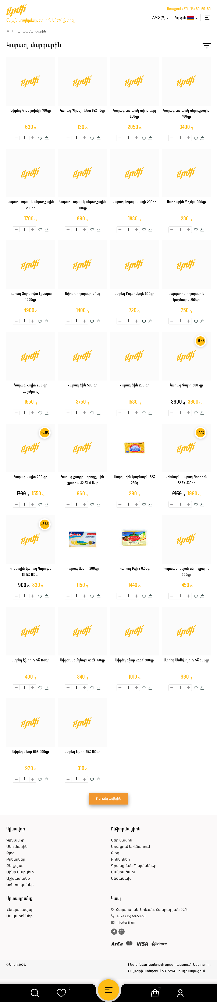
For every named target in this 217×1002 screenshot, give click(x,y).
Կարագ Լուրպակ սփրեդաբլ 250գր (134, 114)
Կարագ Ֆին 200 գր (134, 385)
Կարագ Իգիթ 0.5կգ (134, 569)
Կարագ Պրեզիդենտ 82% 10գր (82, 111)
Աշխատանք (18, 879)
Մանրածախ (123, 872)
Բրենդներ (15, 859)
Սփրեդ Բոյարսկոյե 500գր (134, 294)
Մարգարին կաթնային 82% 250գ (134, 480)
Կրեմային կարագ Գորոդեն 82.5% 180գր (30, 572)
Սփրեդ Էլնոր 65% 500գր (30, 752)
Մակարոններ (19, 916)
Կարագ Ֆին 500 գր (82, 385)
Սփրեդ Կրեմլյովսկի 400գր (30, 111)
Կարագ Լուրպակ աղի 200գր (134, 202)
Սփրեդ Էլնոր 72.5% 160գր (31, 660)
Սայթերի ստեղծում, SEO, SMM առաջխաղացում (166, 971)
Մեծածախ (121, 879)
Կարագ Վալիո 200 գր (30, 477)
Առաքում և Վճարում (130, 847)
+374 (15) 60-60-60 (196, 9)
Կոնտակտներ (20, 885)
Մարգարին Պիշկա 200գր (186, 202)
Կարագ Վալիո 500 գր (186, 385)
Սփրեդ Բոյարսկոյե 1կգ (82, 294)
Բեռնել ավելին (108, 798)
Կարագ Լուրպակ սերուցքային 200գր (30, 205)
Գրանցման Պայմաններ (133, 866)
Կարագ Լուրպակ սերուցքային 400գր (186, 114)
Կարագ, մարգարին (30, 31)
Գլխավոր (15, 840)
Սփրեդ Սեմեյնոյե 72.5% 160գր (82, 660)
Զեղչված (15, 866)
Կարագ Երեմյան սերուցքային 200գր (186, 572)
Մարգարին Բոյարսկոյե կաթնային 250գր (186, 297)
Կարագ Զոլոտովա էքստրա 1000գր (31, 297)
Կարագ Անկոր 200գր (83, 569)
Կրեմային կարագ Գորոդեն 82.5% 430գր (186, 480)
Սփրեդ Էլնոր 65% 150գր (82, 752)
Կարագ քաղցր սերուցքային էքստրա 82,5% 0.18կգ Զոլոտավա (82, 480)
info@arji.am (126, 922)
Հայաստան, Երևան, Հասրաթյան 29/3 (152, 910)
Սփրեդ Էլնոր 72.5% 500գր (134, 660)
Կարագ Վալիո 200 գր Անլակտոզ (30, 388)
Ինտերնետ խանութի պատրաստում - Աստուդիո (169, 965)
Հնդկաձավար (19, 910)
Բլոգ (10, 853)
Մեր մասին (17, 847)
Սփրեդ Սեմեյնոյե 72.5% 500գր (186, 660)
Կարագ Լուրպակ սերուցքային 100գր (82, 205)
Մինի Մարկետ (20, 872)
